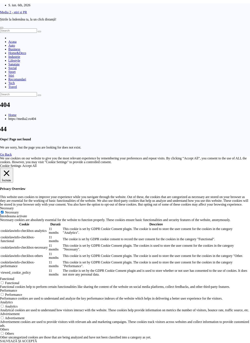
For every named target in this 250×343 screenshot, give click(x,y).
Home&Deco (17, 53)
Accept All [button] (29, 166)
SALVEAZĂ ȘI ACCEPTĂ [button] (18, 341)
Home (12, 115)
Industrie (14, 56)
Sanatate (14, 64)
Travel (12, 87)
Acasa (12, 41)
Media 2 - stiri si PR (13, 12)
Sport (12, 72)
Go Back (6, 154)
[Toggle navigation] (1, 27)
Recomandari (17, 79)
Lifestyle (14, 60)
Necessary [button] (7, 208)
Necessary (12, 212)
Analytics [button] (6, 302)
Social (12, 68)
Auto (11, 45)
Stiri (11, 75)
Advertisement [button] (10, 314)
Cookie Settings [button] (10, 166)
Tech (11, 83)
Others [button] (4, 329)
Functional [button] (7, 279)
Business (14, 49)
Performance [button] (8, 290)
